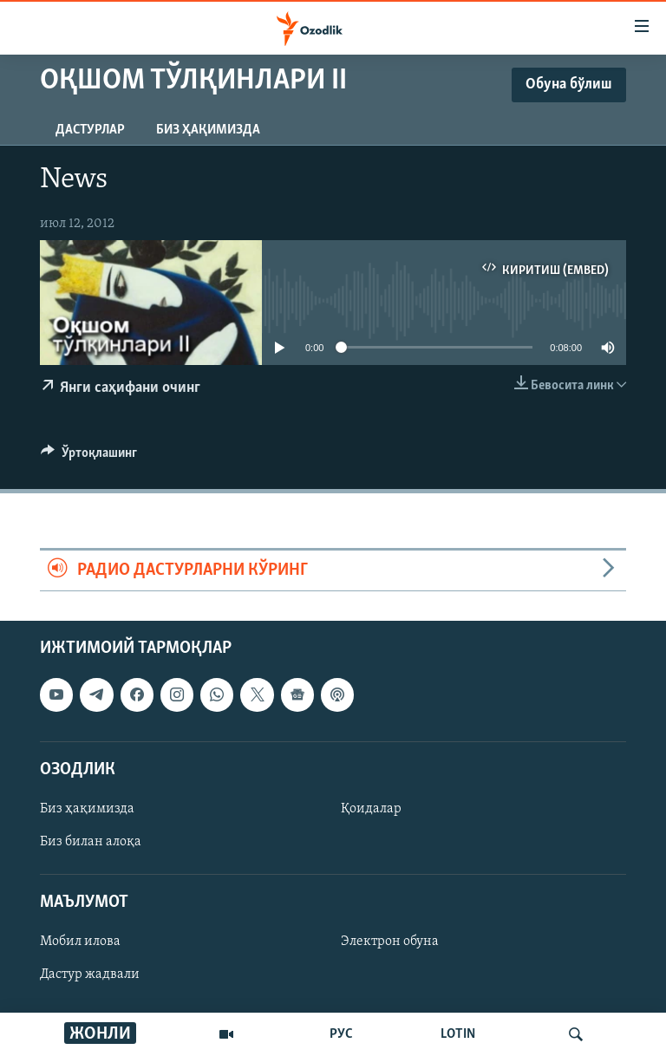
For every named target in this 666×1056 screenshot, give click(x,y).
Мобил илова (80, 942)
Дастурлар (90, 130)
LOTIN (458, 1034)
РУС (341, 1034)
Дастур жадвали (90, 975)
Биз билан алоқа (90, 842)
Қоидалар (371, 809)
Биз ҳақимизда (208, 130)
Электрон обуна (390, 942)
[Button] (89, 456)
